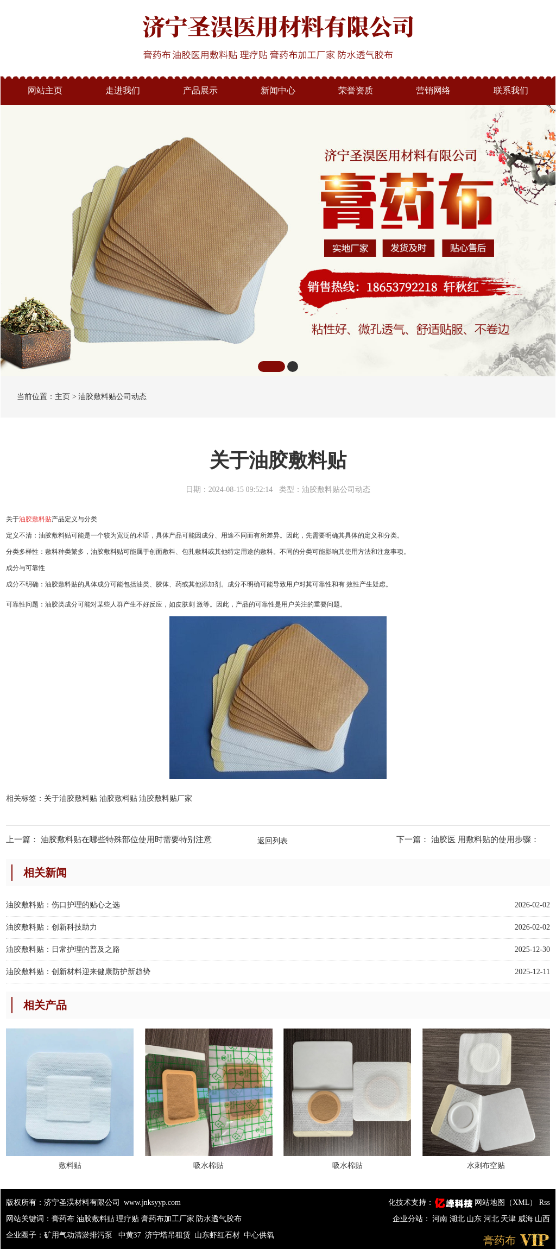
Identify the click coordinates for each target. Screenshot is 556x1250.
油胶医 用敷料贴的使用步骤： (485, 839)
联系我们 (511, 90)
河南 (441, 1219)
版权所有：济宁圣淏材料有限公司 (63, 1202)
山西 (542, 1219)
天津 (509, 1219)
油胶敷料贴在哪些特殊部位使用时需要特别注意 (126, 839)
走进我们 (122, 90)
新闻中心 (278, 90)
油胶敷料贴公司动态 (112, 397)
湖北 (458, 1219)
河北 (492, 1219)
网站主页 (45, 90)
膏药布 (63, 1219)
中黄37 (129, 1235)
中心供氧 (259, 1235)
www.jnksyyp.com (152, 1202)
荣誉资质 (355, 90)
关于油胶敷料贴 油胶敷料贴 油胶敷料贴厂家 (118, 798)
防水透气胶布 (219, 1219)
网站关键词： (29, 1219)
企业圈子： (25, 1235)
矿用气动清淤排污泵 (79, 1235)
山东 (475, 1219)
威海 (526, 1219)
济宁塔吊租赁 (168, 1235)
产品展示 (200, 90)
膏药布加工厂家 (167, 1219)
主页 (62, 397)
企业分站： (412, 1219)
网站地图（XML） (506, 1202)
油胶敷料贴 (96, 1219)
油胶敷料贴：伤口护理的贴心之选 (63, 905)
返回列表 (272, 841)
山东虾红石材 (217, 1235)
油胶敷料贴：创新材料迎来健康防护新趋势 (78, 972)
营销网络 (433, 90)
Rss (544, 1202)
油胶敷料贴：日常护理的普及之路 (63, 949)
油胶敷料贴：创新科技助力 (51, 927)
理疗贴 (127, 1219)
